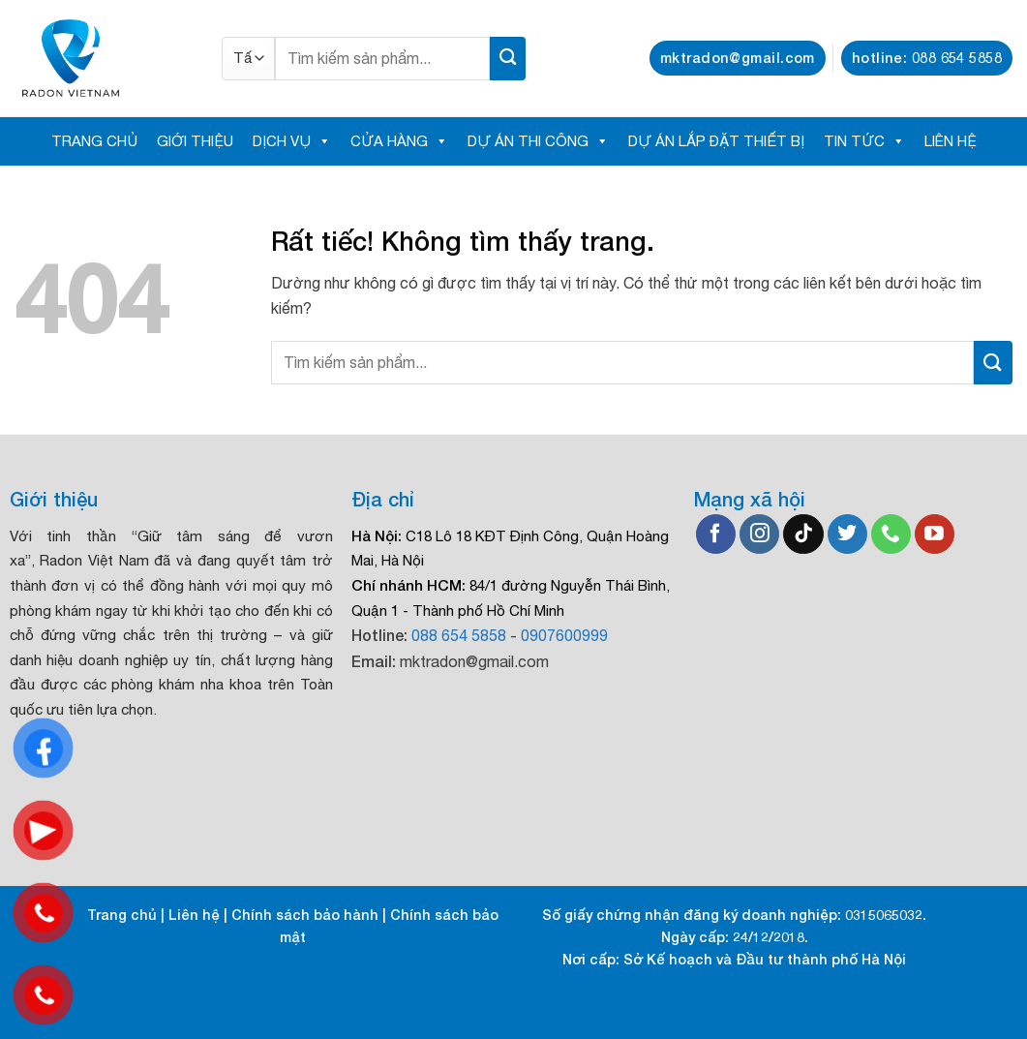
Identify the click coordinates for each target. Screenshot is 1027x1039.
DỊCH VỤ (292, 141)
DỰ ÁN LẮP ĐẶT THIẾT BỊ (716, 141)
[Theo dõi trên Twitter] (847, 534)
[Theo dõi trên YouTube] (934, 534)
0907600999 (564, 635)
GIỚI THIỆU (195, 141)
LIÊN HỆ (950, 141)
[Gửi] (508, 58)
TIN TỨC (864, 141)
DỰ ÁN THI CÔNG (538, 141)
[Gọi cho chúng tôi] (891, 534)
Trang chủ (122, 914)
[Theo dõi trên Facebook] (716, 534)
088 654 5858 (458, 635)
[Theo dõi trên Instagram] (759, 534)
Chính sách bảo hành (304, 914)
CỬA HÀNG (399, 141)
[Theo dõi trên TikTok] (803, 534)
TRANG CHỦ (94, 141)
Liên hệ (194, 914)
